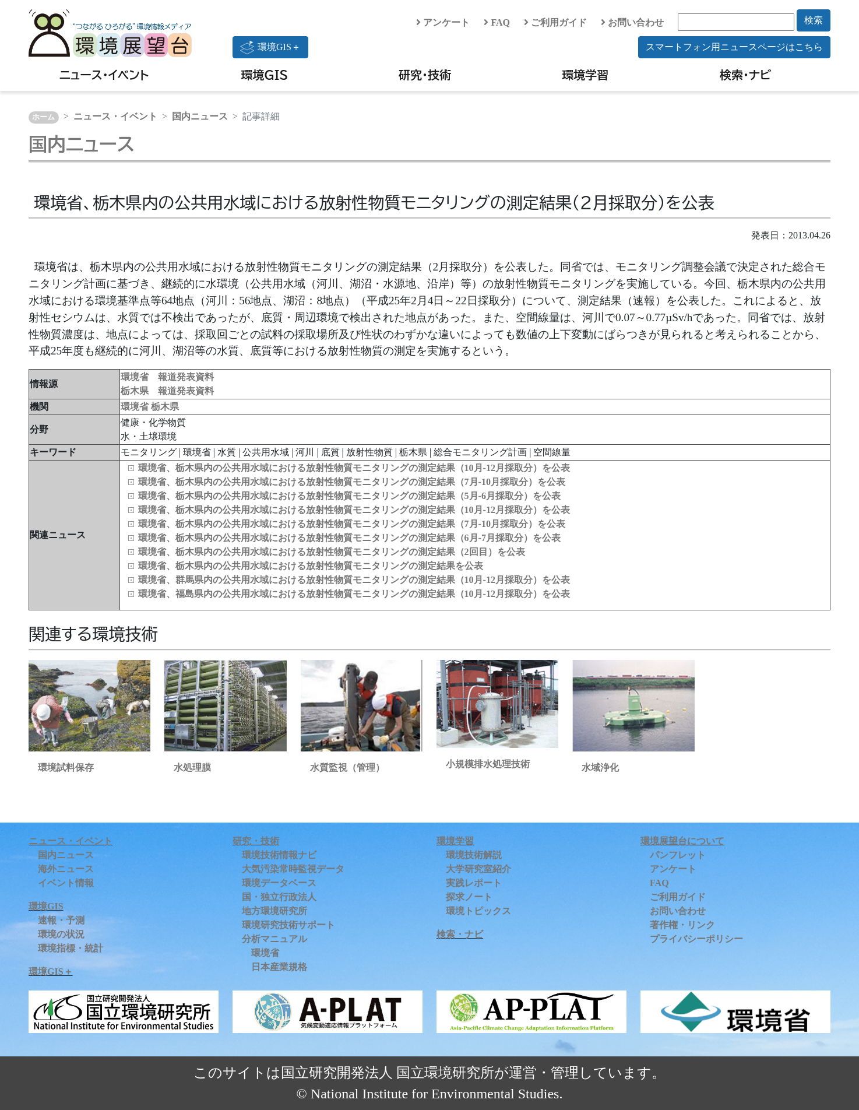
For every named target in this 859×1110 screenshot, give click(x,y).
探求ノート (469, 897)
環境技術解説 (474, 855)
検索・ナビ (746, 74)
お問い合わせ (632, 22)
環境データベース (279, 883)
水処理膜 (192, 767)
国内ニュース (200, 116)
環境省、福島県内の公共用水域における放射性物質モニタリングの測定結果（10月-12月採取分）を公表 (354, 594)
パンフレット (678, 855)
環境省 (136, 407)
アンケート (443, 22)
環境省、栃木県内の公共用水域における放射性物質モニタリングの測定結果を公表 (310, 566)
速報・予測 (61, 920)
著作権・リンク (682, 925)
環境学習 (585, 74)
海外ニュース (66, 869)
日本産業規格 (279, 967)
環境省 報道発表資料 (167, 377)
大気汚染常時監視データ (293, 869)
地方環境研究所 (274, 911)
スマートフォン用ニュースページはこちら (734, 47)
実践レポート (474, 883)
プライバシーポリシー (696, 939)
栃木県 (165, 407)
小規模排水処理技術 (488, 764)
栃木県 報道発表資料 (167, 391)
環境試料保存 (66, 767)
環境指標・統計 (70, 948)
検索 (813, 20)
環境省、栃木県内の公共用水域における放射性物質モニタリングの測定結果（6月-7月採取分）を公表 (349, 538)
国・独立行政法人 (279, 897)
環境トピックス (478, 911)
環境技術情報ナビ (279, 855)
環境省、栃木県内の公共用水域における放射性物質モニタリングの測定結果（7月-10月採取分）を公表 (351, 482)
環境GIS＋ (270, 47)
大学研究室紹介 (478, 869)
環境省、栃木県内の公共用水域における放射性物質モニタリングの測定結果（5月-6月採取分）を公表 (349, 496)
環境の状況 (61, 934)
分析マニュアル (274, 939)
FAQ (497, 22)
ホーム (43, 117)
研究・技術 (425, 74)
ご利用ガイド (555, 22)
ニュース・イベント (104, 74)
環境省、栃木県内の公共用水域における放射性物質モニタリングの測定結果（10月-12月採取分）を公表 (354, 468)
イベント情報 (66, 883)
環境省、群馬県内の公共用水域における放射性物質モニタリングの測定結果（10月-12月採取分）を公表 (354, 580)
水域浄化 (600, 767)
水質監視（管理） (347, 767)
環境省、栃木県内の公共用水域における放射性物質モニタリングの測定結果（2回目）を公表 (331, 552)
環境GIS (264, 74)
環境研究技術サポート (288, 925)
